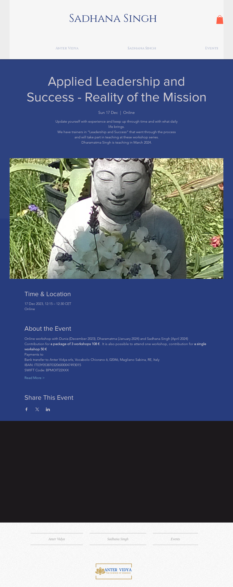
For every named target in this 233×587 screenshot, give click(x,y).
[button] (219, 19)
